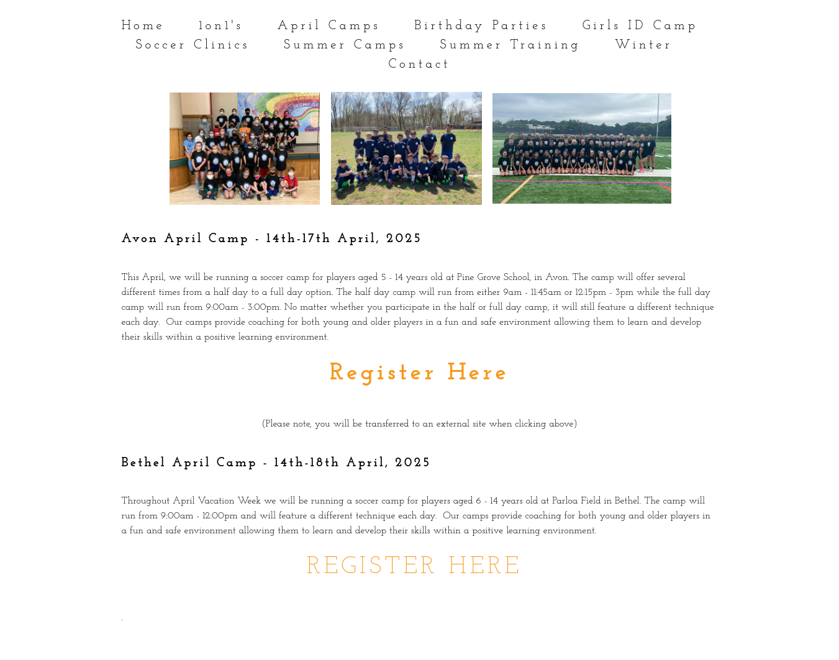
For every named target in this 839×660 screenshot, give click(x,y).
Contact (419, 64)
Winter (644, 45)
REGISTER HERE (414, 566)
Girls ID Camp (640, 25)
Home (143, 25)
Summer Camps (345, 45)
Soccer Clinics (192, 45)
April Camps (328, 25)
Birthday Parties (481, 25)
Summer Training (510, 45)
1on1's (221, 25)
